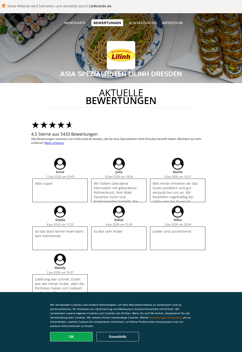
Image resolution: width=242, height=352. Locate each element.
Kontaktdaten (142, 22)
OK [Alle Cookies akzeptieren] (71, 337)
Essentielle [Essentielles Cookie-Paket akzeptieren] (117, 337)
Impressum (172, 22)
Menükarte (75, 22)
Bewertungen (107, 22)
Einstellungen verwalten (165, 317)
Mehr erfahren (54, 143)
